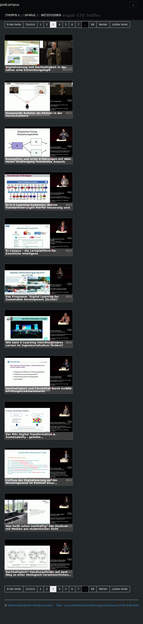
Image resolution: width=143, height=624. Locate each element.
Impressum (110, 605)
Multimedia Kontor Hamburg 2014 (30, 605)
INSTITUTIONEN (51, 15)
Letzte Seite (120, 24)
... (85, 24)
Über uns (62, 605)
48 (92, 24)
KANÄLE (30, 15)
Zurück (30, 24)
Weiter (103, 24)
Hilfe (123, 605)
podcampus (9, 5)
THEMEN (12, 15)
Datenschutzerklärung (86, 605)
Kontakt (134, 605)
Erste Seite (14, 24)
